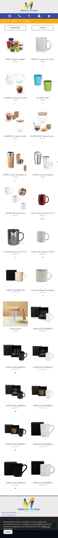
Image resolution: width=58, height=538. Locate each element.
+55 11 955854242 (8, 515)
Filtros (42, 28)
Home (3, 21)
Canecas (14, 21)
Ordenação (15, 28)
